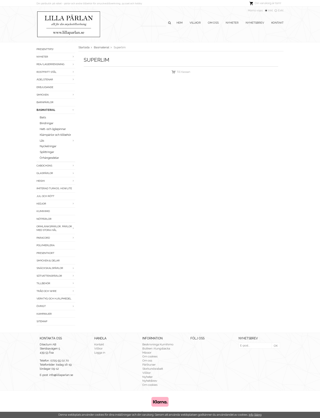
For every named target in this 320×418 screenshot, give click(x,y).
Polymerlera (46, 245)
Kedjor (56, 203)
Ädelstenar (56, 79)
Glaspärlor (56, 173)
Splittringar (47, 152)
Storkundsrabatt (152, 368)
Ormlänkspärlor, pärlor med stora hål (56, 228)
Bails (43, 117)
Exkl (280, 10)
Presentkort (45, 253)
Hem (180, 22)
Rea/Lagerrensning (56, 64)
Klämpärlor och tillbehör (55, 134)
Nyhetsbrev (255, 22)
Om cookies (149, 356)
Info (251, 414)
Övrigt (56, 306)
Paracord (56, 237)
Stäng (258, 414)
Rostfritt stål (56, 71)
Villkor (195, 22)
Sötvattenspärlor (56, 275)
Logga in (99, 352)
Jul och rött (45, 196)
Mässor (146, 352)
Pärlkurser (149, 364)
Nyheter (232, 22)
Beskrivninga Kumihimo (157, 344)
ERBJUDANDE (45, 87)
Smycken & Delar (48, 260)
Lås (57, 140)
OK (276, 345)
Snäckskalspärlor (56, 268)
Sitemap (42, 321)
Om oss (213, 22)
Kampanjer (44, 313)
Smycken (56, 94)
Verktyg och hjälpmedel (54, 298)
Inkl (270, 10)
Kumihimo (43, 211)
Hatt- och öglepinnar (53, 129)
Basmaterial (56, 109)
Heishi (56, 180)
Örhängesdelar (49, 157)
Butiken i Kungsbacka (156, 348)
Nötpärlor (44, 218)
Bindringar (46, 123)
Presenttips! (45, 49)
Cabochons (56, 165)
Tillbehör (56, 283)
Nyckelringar (48, 146)
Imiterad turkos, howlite (54, 188)
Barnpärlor (45, 102)
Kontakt (277, 22)
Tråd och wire (56, 291)
